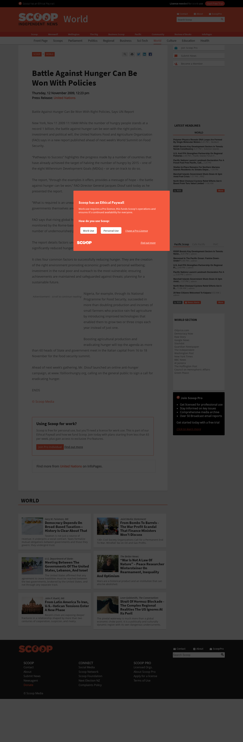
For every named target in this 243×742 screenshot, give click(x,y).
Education (188, 41)
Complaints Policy (90, 728)
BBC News (180, 359)
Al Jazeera (180, 363)
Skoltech (215, 142)
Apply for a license (145, 719)
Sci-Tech (142, 41)
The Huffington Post (185, 366)
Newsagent (31, 723)
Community (158, 34)
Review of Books (183, 34)
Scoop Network (88, 714)
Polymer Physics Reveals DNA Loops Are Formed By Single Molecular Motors (197, 140)
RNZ (202, 176)
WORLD (30, 543)
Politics (93, 41)
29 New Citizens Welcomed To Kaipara (192, 293)
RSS (177, 190)
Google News (181, 340)
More (220, 190)
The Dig (94, 34)
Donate (28, 728)
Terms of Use (142, 723)
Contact (29, 710)
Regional (108, 41)
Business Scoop (116, 34)
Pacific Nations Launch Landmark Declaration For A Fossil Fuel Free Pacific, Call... (198, 161)
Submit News (32, 719)
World (157, 41)
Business (126, 41)
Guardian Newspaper (186, 346)
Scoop (34, 34)
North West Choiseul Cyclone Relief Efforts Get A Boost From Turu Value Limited (197, 182)
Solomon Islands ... (212, 149)
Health (205, 41)
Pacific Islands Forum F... (204, 156)
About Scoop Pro (145, 714)
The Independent (184, 350)
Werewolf (53, 34)
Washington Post (184, 353)
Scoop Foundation (90, 719)
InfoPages (207, 34)
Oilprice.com (181, 330)
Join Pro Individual (50, 490)
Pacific (138, 34)
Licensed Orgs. (143, 710)
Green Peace (181, 372)
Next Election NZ (89, 723)
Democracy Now (183, 333)
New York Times (183, 356)
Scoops (58, 41)
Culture (171, 41)
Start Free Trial (215, 3)
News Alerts (192, 302)
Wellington (73, 34)
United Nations (64, 98)
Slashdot (179, 343)
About (27, 714)
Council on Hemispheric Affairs (192, 369)
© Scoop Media (33, 736)
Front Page (41, 41)
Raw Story (180, 336)
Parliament (75, 41)
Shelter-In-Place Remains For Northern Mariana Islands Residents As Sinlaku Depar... (196, 168)
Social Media (87, 710)
